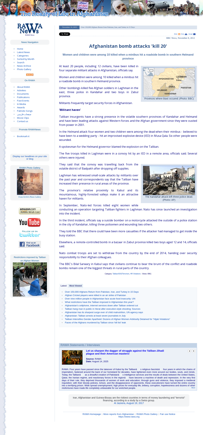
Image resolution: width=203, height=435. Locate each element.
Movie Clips (23, 117)
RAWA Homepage (91, 414)
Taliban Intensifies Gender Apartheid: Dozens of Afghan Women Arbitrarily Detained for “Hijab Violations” (117, 319)
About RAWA (23, 87)
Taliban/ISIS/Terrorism (121, 274)
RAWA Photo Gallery (146, 414)
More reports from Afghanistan (118, 414)
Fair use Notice (167, 414)
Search (20, 62)
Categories (23, 55)
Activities (21, 90)
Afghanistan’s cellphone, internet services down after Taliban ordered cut (101, 305)
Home (20, 48)
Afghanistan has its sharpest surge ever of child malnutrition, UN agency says (104, 312)
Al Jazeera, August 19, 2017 (129, 403)
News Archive (24, 65)
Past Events (23, 100)
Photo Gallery (24, 69)
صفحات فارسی (24, 114)
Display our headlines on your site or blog (30, 157)
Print (182, 34)
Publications (23, 97)
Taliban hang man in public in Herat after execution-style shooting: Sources (102, 309)
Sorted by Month (25, 59)
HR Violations (135, 274)
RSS (175, 34)
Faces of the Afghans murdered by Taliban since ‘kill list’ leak (95, 322)
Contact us (22, 121)
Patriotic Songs (25, 110)
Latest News (23, 52)
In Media (21, 104)
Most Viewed (75, 286)
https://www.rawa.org (128, 416)
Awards (21, 107)
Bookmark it (23, 136)
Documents (23, 93)
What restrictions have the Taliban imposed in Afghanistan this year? (99, 302)
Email (190, 34)
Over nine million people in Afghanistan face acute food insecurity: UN (100, 298)
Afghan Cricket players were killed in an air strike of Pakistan (95, 295)
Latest (64, 286)
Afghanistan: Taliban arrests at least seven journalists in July (95, 315)
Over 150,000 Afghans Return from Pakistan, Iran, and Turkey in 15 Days (102, 292)
